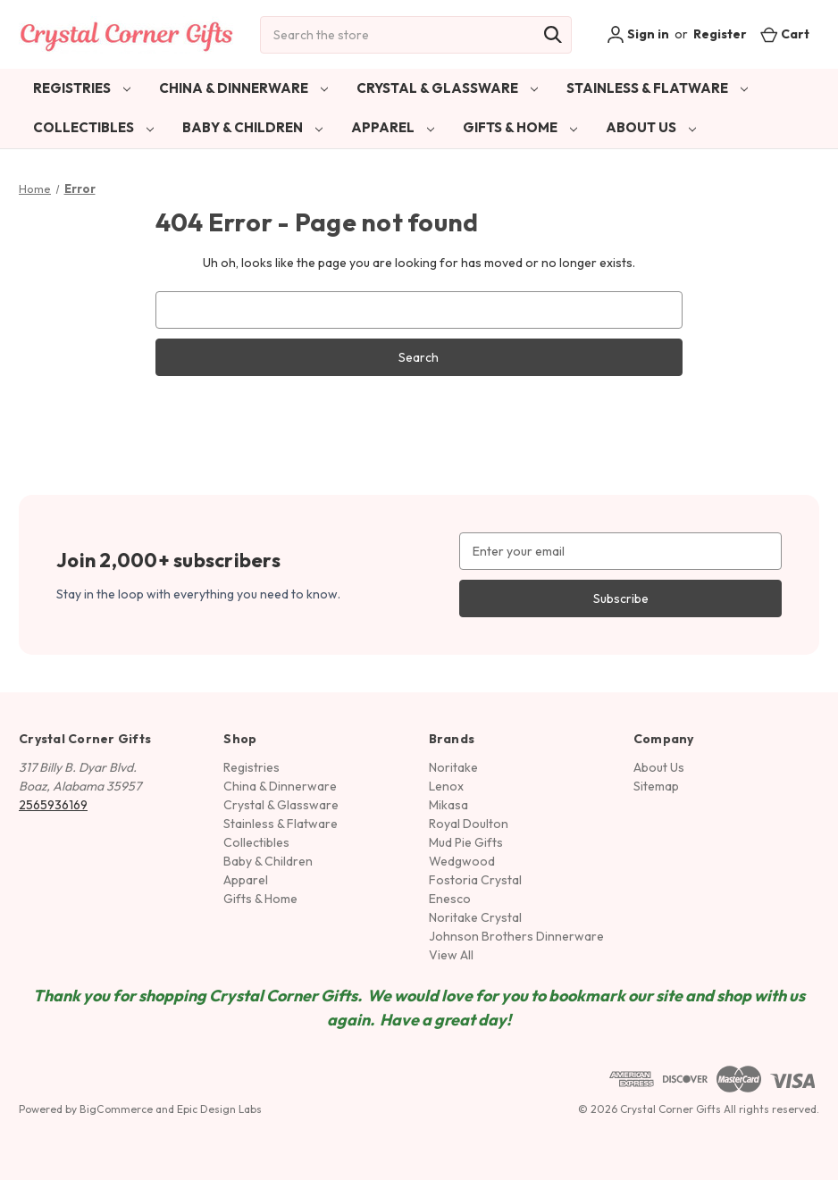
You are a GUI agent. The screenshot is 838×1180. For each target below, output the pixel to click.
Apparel (392, 127)
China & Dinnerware (243, 88)
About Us (651, 127)
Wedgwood (462, 861)
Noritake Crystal (475, 917)
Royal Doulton (468, 824)
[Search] (553, 35)
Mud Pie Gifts (466, 842)
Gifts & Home (520, 127)
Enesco (450, 899)
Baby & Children (252, 127)
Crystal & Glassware (447, 88)
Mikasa (448, 805)
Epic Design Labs (219, 1109)
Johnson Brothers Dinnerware (516, 936)
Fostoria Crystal (475, 880)
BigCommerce (116, 1109)
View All (451, 955)
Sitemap (656, 786)
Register (720, 34)
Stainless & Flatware (657, 88)
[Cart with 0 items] (784, 34)
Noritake (453, 767)
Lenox (446, 786)
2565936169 (53, 805)
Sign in (638, 35)
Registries (81, 88)
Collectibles (93, 127)
